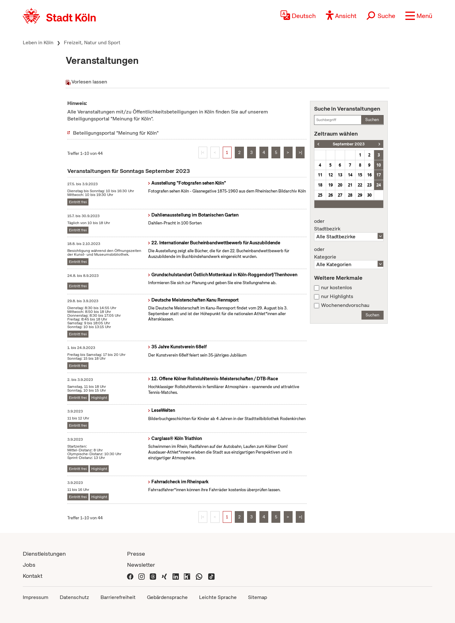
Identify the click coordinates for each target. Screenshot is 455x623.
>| (300, 152)
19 (330, 185)
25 (320, 195)
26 (330, 195)
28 (350, 195)
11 (320, 175)
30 (369, 195)
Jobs (29, 564)
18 (320, 185)
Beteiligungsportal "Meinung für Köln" (116, 133)
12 (330, 175)
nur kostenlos (336, 287)
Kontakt (32, 575)
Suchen (372, 119)
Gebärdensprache (167, 597)
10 (378, 165)
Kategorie (349, 253)
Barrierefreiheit (118, 597)
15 (360, 175)
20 (340, 185)
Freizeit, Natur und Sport (92, 42)
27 (340, 195)
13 (340, 175)
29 (360, 195)
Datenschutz (74, 597)
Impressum (35, 597)
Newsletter (141, 564)
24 (378, 185)
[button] (418, 16)
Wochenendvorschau (345, 305)
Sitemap (257, 597)
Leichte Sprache (218, 597)
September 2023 (349, 144)
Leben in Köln (38, 42)
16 (369, 175)
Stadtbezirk (349, 225)
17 (378, 175)
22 (360, 185)
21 (350, 185)
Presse (136, 553)
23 (369, 185)
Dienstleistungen (44, 553)
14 (350, 175)
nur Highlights (337, 296)
